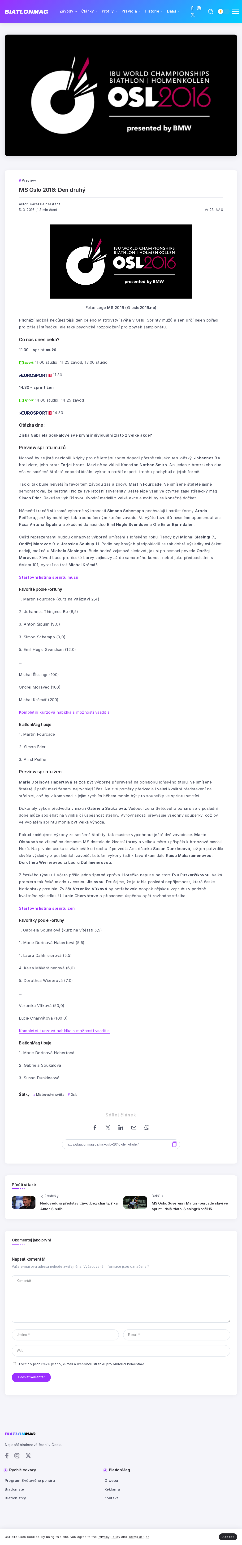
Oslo (74, 1095)
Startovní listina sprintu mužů (48, 577)
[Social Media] (192, 8)
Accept (228, 1537)
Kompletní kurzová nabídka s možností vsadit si (64, 712)
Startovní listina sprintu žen (47, 908)
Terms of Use (139, 1537)
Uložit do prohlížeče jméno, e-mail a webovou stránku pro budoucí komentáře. (81, 1364)
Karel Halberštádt (45, 204)
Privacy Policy (109, 1537)
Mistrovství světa (50, 1095)
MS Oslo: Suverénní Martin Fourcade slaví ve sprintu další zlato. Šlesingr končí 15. (190, 1206)
